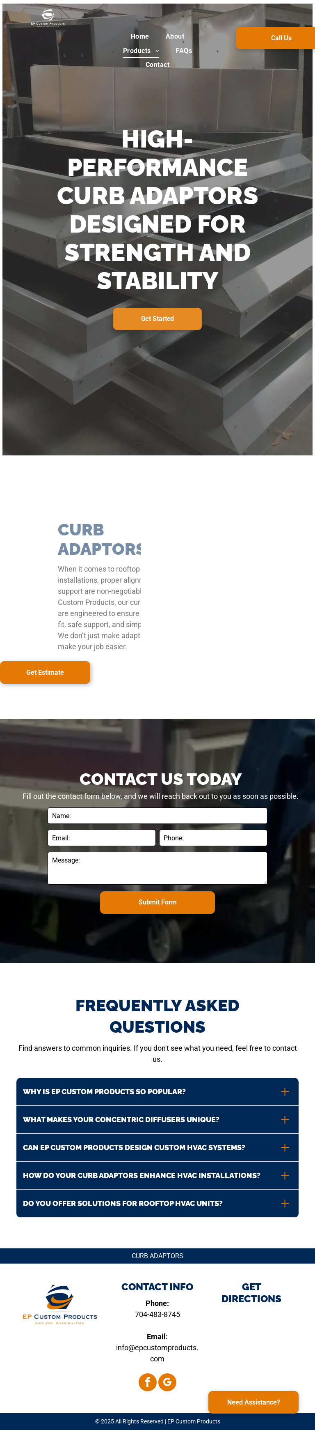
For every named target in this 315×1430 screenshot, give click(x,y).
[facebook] (148, 1383)
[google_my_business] (167, 1383)
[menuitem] (140, 37)
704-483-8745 (157, 1314)
